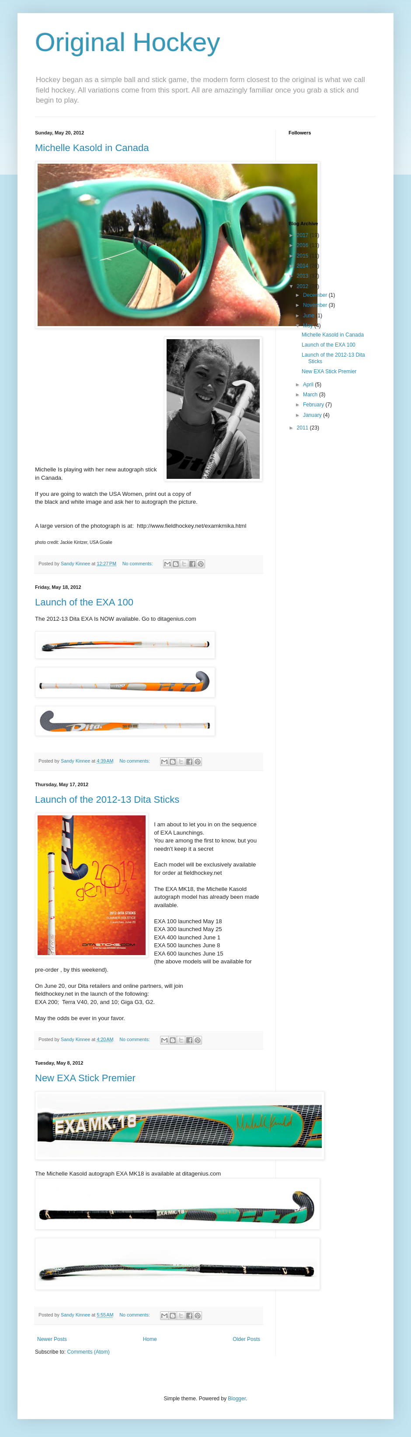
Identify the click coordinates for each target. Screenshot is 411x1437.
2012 (303, 286)
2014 (303, 266)
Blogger (237, 1399)
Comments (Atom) (88, 1352)
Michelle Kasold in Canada (92, 147)
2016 (303, 245)
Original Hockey (127, 42)
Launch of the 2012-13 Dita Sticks (107, 799)
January (313, 415)
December (316, 295)
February (314, 405)
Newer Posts (52, 1339)
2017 (303, 235)
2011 (303, 428)
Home (150, 1339)
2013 (303, 276)
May (308, 326)
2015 (303, 256)
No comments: (138, 563)
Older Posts (246, 1339)
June (309, 316)
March (311, 395)
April (309, 385)
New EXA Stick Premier (85, 1078)
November (316, 305)
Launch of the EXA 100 (84, 602)
